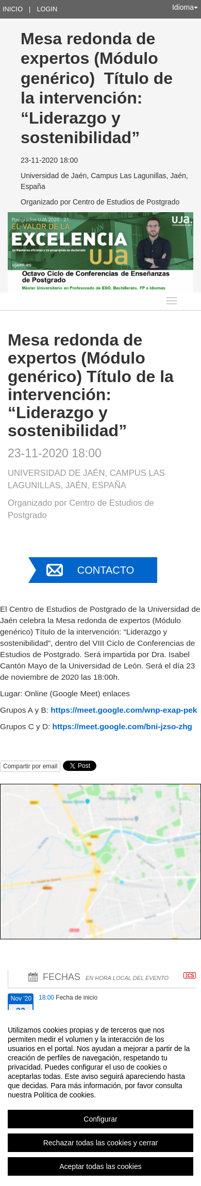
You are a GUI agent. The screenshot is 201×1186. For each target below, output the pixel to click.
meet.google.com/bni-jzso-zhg (135, 726)
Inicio (13, 9)
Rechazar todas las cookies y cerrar (100, 1143)
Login (47, 9)
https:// (66, 726)
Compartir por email (30, 766)
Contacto (105, 570)
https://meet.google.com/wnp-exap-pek (124, 710)
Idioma (185, 7)
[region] (100, 1098)
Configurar (100, 1119)
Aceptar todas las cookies (100, 1166)
